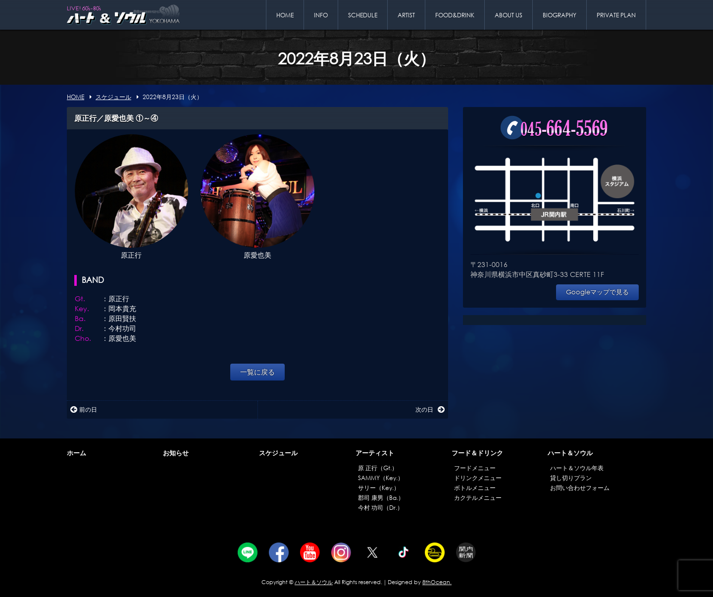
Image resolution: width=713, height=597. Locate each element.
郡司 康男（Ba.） (381, 497)
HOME (285, 15)
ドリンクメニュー (478, 478)
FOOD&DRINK (454, 15)
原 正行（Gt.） (378, 468)
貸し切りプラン (571, 478)
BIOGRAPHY (559, 15)
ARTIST (406, 15)
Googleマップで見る (597, 292)
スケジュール (278, 453)
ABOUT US (508, 15)
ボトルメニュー (475, 488)
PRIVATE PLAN (616, 15)
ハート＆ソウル (570, 453)
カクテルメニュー (478, 497)
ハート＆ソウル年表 (577, 468)
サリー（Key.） (379, 488)
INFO (321, 15)
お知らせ (176, 453)
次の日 (430, 409)
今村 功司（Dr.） (380, 507)
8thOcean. (437, 582)
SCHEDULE (362, 15)
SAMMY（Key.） (381, 478)
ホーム (76, 453)
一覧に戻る (257, 372)
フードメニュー (475, 468)
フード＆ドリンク (477, 453)
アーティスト (375, 453)
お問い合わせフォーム (580, 488)
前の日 (83, 409)
